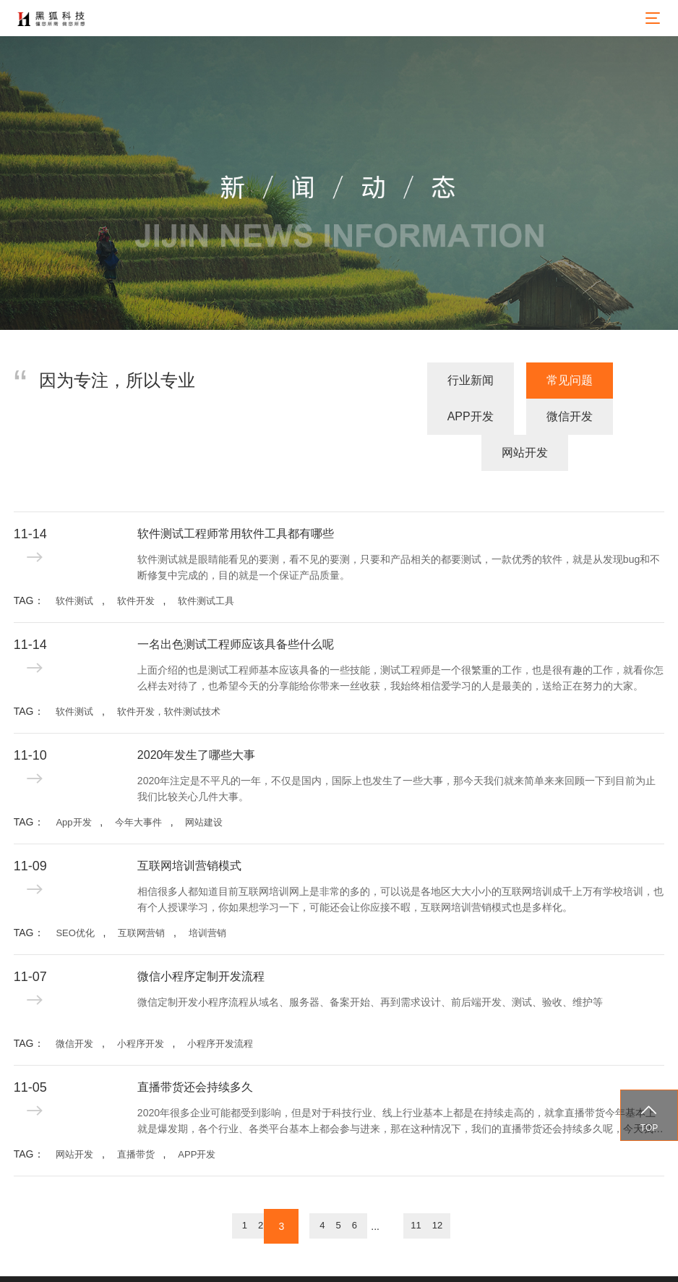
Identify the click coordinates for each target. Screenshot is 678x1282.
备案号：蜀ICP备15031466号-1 (447, 1260)
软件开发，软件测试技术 (168, 674)
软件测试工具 (206, 564)
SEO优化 (75, 896)
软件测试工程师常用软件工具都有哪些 (235, 497)
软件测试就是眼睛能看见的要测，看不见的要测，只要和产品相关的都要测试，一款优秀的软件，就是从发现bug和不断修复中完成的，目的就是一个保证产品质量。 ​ (398, 530)
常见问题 (324, 416)
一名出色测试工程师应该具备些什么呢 (235, 607)
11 (451, 1189)
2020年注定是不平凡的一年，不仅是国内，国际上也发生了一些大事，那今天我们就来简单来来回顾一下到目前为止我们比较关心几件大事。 (396, 751)
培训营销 (207, 896)
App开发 (73, 785)
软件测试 (74, 564)
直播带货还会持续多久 (195, 1050)
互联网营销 (141, 896)
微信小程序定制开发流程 (201, 939)
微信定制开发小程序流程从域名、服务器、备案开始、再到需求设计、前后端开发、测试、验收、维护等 (370, 965)
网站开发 (621, 416)
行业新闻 (225, 416)
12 (487, 1189)
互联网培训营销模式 (189, 829)
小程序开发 (140, 1006)
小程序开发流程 (220, 1006)
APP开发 (423, 416)
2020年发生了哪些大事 (196, 718)
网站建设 (204, 785)
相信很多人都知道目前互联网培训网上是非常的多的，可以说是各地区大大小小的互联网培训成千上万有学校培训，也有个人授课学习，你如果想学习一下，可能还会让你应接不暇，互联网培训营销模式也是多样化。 (400, 862)
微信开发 (522, 416)
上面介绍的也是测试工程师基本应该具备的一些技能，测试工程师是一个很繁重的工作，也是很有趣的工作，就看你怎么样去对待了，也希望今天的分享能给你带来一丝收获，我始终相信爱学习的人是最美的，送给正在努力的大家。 (400, 641)
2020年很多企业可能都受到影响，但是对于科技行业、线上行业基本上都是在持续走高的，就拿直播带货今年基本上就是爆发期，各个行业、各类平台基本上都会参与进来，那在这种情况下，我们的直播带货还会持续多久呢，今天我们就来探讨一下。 (400, 1085)
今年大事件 (138, 785)
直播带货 (136, 1117)
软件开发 (136, 564)
